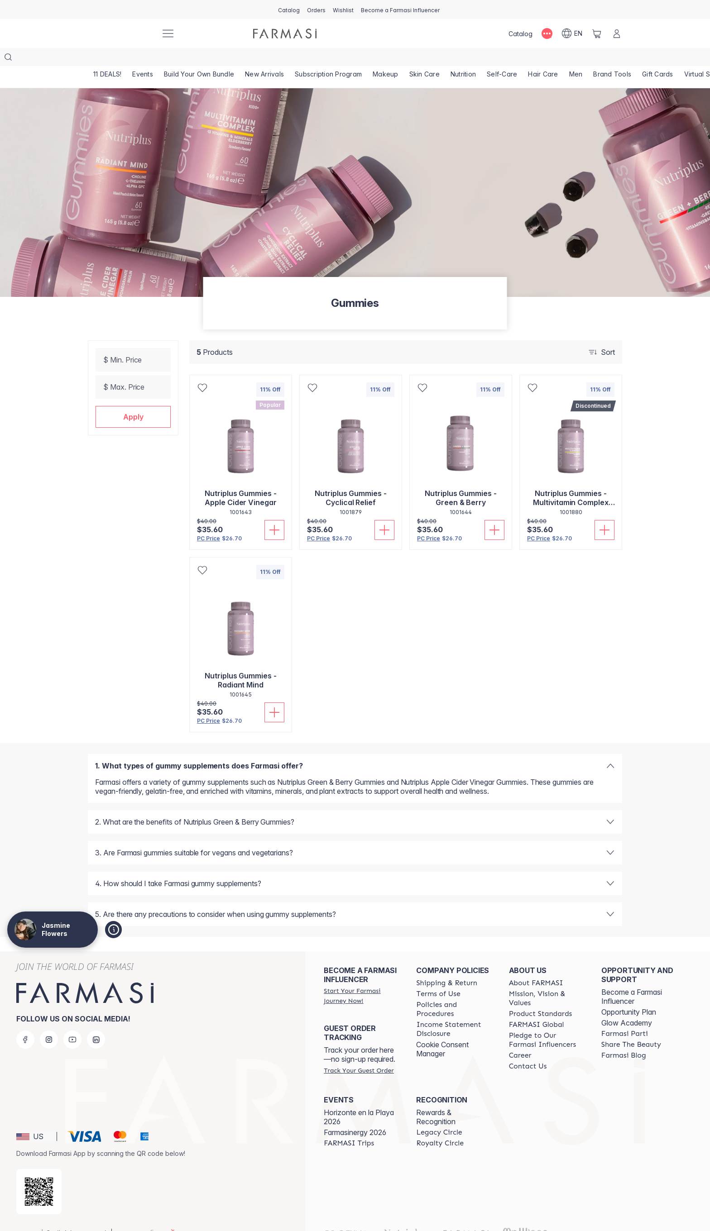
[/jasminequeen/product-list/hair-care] (549, 59)
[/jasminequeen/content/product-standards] (540, 995)
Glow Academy (626, 1004)
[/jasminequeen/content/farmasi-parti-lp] (624, 1015)
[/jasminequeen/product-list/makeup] (389, 59)
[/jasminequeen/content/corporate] (536, 1006)
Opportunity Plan (628, 993)
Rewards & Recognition (436, 1099)
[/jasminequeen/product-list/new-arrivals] (266, 59)
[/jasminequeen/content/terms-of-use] (438, 975)
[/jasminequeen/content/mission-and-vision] (547, 980)
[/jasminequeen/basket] (596, 33)
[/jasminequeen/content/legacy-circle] (439, 1114)
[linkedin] (96, 1021)
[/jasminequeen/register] (316, 9)
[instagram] (49, 1021)
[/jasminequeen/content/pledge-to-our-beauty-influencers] (547, 1022)
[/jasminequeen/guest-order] (358, 1052)
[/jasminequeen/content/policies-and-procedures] (454, 991)
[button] (133, 399)
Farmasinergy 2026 (355, 1114)
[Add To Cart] (274, 512)
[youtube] (72, 1021)
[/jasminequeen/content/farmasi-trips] (349, 1125)
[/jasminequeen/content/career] (520, 1037)
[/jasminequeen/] (119, 33)
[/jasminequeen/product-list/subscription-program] (331, 59)
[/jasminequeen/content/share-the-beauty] (631, 1026)
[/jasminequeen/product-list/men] (582, 59)
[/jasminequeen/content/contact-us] (528, 1048)
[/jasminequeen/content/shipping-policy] (446, 964)
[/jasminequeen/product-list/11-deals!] (108, 59)
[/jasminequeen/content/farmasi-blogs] (623, 1037)
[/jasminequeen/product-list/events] (144, 59)
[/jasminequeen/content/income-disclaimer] (454, 1011)
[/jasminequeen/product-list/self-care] (507, 59)
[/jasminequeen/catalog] (288, 9)
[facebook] (25, 1021)
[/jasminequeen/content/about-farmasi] (536, 964)
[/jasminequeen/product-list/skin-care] (428, 59)
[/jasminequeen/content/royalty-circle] (440, 1125)
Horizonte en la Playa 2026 (359, 1099)
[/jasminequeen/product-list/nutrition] (467, 59)
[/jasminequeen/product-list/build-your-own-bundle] (200, 59)
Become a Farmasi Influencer (631, 978)
